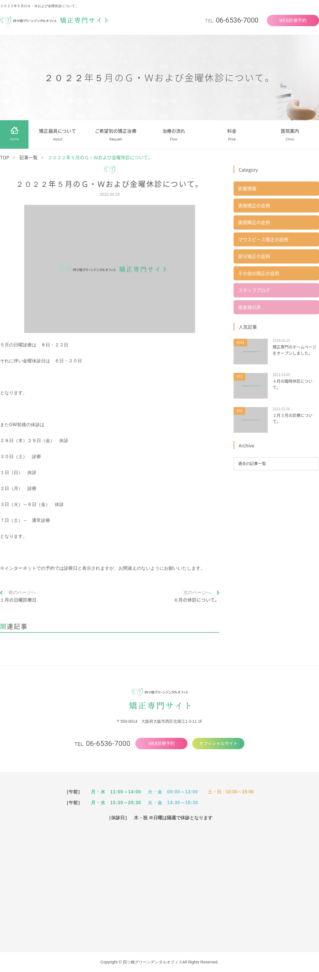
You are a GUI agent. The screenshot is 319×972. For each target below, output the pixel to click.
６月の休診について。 (196, 599)
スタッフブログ (254, 291)
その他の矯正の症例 (258, 274)
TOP (4, 157)
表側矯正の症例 (254, 205)
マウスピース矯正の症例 (263, 239)
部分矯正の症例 (254, 257)
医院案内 (290, 135)
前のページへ (22, 592)
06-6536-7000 (237, 20)
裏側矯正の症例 (254, 222)
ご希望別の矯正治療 (115, 135)
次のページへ (197, 592)
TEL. (102, 744)
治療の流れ (173, 135)
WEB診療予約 (293, 20)
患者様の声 (249, 308)
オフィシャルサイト (218, 743)
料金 (231, 135)
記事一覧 (28, 157)
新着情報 (247, 188)
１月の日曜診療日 (18, 599)
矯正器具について (57, 135)
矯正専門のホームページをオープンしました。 (294, 351)
